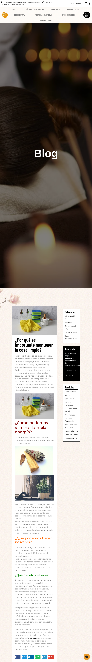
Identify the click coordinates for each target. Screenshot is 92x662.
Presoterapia (19, 15)
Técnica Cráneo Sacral (35, 9)
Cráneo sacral (70, 326)
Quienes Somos (46, 20)
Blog (67, 322)
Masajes (15, 9)
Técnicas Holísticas (43, 15)
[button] (17, 657)
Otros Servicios (69, 15)
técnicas (31, 638)
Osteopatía (69, 332)
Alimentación (70, 316)
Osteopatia (55, 9)
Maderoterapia (73, 9)
